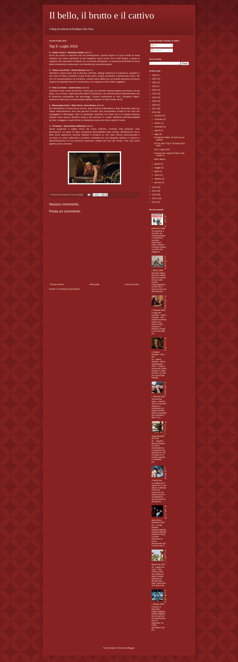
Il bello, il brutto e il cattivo (101, 15)
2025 (154, 79)
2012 (154, 198)
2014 (154, 191)
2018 (154, 105)
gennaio (158, 182)
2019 (154, 101)
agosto (157, 130)
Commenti (156, 50)
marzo (157, 175)
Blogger (131, 648)
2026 (154, 75)
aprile (157, 171)
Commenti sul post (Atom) (69, 289)
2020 (154, 97)
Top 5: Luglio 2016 (161, 149)
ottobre (157, 123)
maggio (157, 168)
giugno (157, 164)
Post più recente (57, 284)
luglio (156, 134)
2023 (154, 86)
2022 (154, 90)
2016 (154, 112)
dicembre (158, 116)
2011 (154, 202)
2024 (154, 82)
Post (154, 45)
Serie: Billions (159, 159)
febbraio (158, 179)
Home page (94, 284)
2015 (154, 187)
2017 (154, 108)
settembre (158, 127)
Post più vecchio (132, 284)
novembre (158, 119)
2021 (154, 94)
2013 (154, 194)
